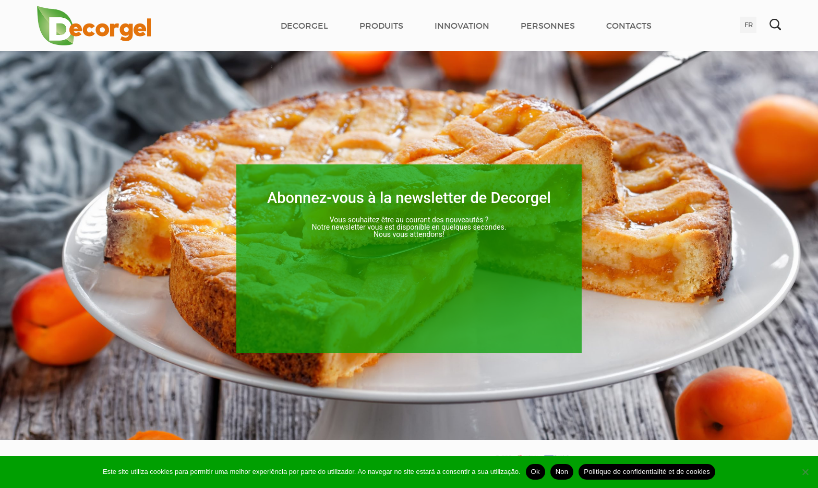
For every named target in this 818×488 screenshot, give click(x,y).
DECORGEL (304, 25)
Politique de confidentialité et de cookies (647, 471)
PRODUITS (381, 25)
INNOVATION (462, 25)
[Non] (805, 472)
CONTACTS (629, 25)
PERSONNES (548, 25)
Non (562, 471)
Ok (535, 471)
